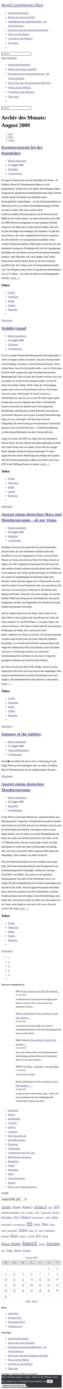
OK (49, 1381)
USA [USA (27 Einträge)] (3, 1251)
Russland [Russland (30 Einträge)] (5, 1236)
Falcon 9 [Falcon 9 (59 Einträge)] (25, 1217)
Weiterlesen (6, 320)
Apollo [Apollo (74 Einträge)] (6, 1207)
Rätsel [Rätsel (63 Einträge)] (14, 1236)
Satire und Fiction (16, 1178)
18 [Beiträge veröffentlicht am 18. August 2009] (14, 1285)
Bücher (11, 1114)
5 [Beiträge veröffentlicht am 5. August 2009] (23, 1274)
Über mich (13, 96)
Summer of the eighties (21, 734)
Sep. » (35, 1301)
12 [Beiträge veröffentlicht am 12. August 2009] (23, 1279)
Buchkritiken (14, 1119)
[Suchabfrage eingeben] (16, 54)
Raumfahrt (13, 169)
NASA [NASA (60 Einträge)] (23, 1230)
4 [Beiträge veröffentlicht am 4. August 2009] (14, 1274)
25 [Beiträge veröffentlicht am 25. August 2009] (14, 1290)
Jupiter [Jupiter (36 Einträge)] (37, 1224)
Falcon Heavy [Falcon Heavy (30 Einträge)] (38, 1217)
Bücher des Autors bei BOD (22, 69)
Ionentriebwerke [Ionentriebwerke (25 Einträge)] (19, 1224)
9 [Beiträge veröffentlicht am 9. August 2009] (57, 1274)
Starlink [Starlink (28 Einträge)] (42, 1244)
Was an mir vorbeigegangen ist (22, 1187)
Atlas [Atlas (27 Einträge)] (50, 1207)
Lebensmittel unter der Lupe (21, 1153)
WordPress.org (15, 1326)
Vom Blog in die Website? (21, 92)
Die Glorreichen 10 (17, 1136)
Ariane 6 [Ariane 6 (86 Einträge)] (40, 1207)
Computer (12, 1131)
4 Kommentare (15, 349)
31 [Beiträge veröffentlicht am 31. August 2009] (6, 1296)
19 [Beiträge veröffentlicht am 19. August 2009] (23, 1285)
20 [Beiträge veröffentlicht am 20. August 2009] (31, 1285)
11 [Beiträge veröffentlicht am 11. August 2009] (14, 1279)
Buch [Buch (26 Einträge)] (23, 1212)
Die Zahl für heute (16, 1140)
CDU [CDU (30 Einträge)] (37, 1212)
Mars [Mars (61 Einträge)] (45, 1224)
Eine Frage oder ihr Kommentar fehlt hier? (29, 83)
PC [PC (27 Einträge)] (36, 1231)
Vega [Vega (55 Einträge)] (10, 1250)
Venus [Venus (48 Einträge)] (17, 1250)
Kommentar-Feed (16, 1322)
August (11, 140)
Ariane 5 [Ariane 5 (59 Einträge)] (27, 1207)
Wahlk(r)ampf (13, 328)
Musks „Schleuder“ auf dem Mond (42, 1066)
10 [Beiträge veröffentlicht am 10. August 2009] (6, 1279)
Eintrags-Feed (14, 1318)
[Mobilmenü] (9, 58)
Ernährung (13, 1144)
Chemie (11, 1127)
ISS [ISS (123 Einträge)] (29, 1223)
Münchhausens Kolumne (20, 1157)
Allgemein (13, 344)
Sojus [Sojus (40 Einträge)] (45, 1236)
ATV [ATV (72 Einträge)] (57, 1207)
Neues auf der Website (19, 87)
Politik (11, 1165)
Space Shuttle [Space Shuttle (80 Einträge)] (10, 1244)
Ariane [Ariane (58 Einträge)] (16, 1207)
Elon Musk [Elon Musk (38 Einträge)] (6, 1217)
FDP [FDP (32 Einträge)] (48, 1217)
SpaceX (11, 1182)
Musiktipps (13, 1161)
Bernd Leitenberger (17, 161)
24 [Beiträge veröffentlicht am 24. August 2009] (6, 1290)
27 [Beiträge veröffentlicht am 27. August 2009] (31, 1290)
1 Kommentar (14, 540)
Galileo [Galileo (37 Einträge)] (54, 1217)
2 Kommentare (15, 173)
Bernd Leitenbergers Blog (22, 5)
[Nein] (27, 1386)
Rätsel (11, 1174)
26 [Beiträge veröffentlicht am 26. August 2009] (23, 1290)
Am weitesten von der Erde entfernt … (41, 991)
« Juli (27, 1301)
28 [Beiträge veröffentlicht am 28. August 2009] (40, 1290)
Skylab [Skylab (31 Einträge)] (31, 1236)
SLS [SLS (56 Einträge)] (38, 1236)
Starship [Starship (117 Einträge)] (53, 1243)
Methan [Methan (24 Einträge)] (52, 1225)
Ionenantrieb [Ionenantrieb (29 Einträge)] (6, 1224)
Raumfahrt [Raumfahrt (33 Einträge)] (50, 1230)
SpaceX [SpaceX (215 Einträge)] (29, 1243)
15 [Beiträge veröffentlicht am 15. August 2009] (49, 1279)
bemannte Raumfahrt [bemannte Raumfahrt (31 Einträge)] (10, 1212)
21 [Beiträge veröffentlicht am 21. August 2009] (40, 1285)
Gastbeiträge (14, 1148)
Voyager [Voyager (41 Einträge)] (26, 1250)
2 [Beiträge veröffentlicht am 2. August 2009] (57, 1268)
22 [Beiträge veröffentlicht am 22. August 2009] (49, 1285)
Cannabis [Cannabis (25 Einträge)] (29, 1212)
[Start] (10, 134)
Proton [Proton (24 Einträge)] (41, 1231)
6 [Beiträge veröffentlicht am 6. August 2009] (31, 1274)
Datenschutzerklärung (19, 64)
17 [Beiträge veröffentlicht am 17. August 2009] (6, 1285)
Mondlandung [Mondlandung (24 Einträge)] (12, 1231)
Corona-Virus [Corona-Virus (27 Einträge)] (45, 1212)
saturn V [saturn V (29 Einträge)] (23, 1236)
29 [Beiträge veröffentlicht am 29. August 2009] (49, 1290)
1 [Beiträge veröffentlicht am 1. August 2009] (48, 1268)
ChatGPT (12, 1123)
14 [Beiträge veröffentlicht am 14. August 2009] (40, 1279)
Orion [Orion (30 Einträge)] (31, 1230)
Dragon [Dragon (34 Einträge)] (56, 1212)
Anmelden (13, 1313)
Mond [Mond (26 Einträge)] (3, 1231)
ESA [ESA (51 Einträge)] (16, 1217)
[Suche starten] (33, 108)
